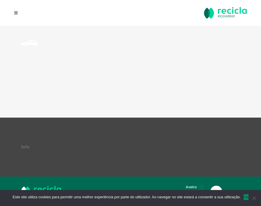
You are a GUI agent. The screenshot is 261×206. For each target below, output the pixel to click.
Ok (246, 197)
